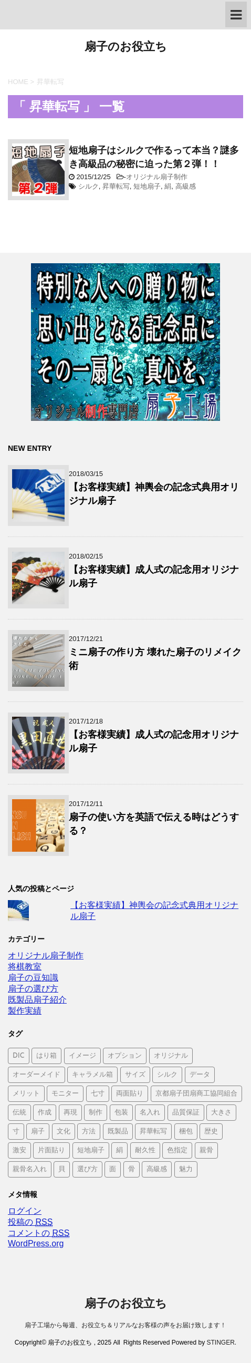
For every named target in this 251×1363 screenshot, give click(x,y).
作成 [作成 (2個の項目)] (44, 1112)
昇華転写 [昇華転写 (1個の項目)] (153, 1131)
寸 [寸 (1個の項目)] (16, 1131)
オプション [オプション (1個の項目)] (125, 1055)
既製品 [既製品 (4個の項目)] (118, 1131)
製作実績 (24, 1010)
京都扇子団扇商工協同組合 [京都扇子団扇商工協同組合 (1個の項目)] (196, 1093)
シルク (88, 186)
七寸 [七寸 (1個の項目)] (97, 1093)
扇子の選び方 (33, 988)
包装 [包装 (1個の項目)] (121, 1112)
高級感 (185, 186)
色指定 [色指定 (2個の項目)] (177, 1150)
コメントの (38, 1233)
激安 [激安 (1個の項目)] (19, 1150)
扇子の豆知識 (33, 977)
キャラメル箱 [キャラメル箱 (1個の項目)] (92, 1074)
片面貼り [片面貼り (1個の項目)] (51, 1150)
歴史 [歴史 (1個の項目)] (211, 1131)
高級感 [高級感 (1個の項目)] (157, 1169)
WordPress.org (36, 1243)
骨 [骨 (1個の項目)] (131, 1169)
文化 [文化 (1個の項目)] (63, 1131)
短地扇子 (147, 186)
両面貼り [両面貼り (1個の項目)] (129, 1093)
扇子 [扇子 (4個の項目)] (38, 1131)
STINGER (220, 1342)
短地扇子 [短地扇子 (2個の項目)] (90, 1150)
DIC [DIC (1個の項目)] (19, 1055)
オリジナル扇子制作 (156, 177)
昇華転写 (116, 186)
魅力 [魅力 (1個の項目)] (186, 1169)
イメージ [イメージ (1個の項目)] (82, 1055)
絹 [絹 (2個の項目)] (119, 1150)
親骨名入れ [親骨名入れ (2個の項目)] (30, 1169)
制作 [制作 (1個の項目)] (95, 1112)
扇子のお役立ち (126, 48)
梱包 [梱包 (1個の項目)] (186, 1131)
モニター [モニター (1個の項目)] (65, 1093)
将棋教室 (24, 966)
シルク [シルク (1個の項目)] (167, 1074)
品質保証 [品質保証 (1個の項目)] (186, 1112)
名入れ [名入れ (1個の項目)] (150, 1112)
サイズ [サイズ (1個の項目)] (135, 1074)
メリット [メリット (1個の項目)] (26, 1093)
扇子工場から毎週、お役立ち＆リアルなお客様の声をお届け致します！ (125, 1325)
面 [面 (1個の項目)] (112, 1169)
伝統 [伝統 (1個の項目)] (19, 1112)
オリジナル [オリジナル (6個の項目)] (171, 1055)
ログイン (24, 1210)
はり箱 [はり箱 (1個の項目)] (46, 1055)
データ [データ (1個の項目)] (200, 1074)
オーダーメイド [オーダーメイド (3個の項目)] (36, 1074)
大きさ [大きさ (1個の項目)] (221, 1112)
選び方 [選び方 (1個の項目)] (87, 1169)
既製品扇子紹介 (37, 999)
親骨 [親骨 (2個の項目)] (206, 1150)
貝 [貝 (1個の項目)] (61, 1169)
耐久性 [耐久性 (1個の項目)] (145, 1150)
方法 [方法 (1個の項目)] (89, 1131)
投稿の (30, 1222)
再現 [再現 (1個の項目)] (70, 1112)
